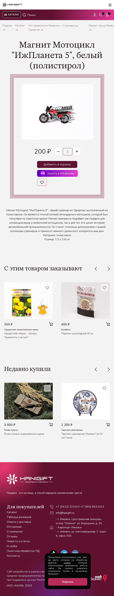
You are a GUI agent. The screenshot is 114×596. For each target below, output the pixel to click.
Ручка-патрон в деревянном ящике (24, 434)
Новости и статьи (18, 541)
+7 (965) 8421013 (92, 507)
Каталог (12, 512)
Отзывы (12, 536)
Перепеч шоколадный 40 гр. (77, 333)
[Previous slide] (96, 269)
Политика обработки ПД (23, 551)
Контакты (13, 556)
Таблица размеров (19, 517)
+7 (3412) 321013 (68, 507)
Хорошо (67, 582)
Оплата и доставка (19, 522)
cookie (67, 562)
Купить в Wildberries (57, 173)
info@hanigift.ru (65, 513)
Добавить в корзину (57, 164)
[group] (57, 112)
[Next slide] (108, 269)
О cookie (12, 546)
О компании (15, 532)
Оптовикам (14, 527)
